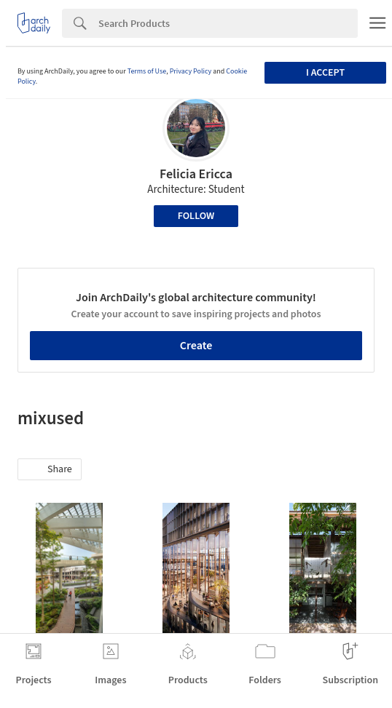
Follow (196, 216)
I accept (325, 72)
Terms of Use (147, 71)
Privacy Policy (191, 71)
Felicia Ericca (196, 174)
